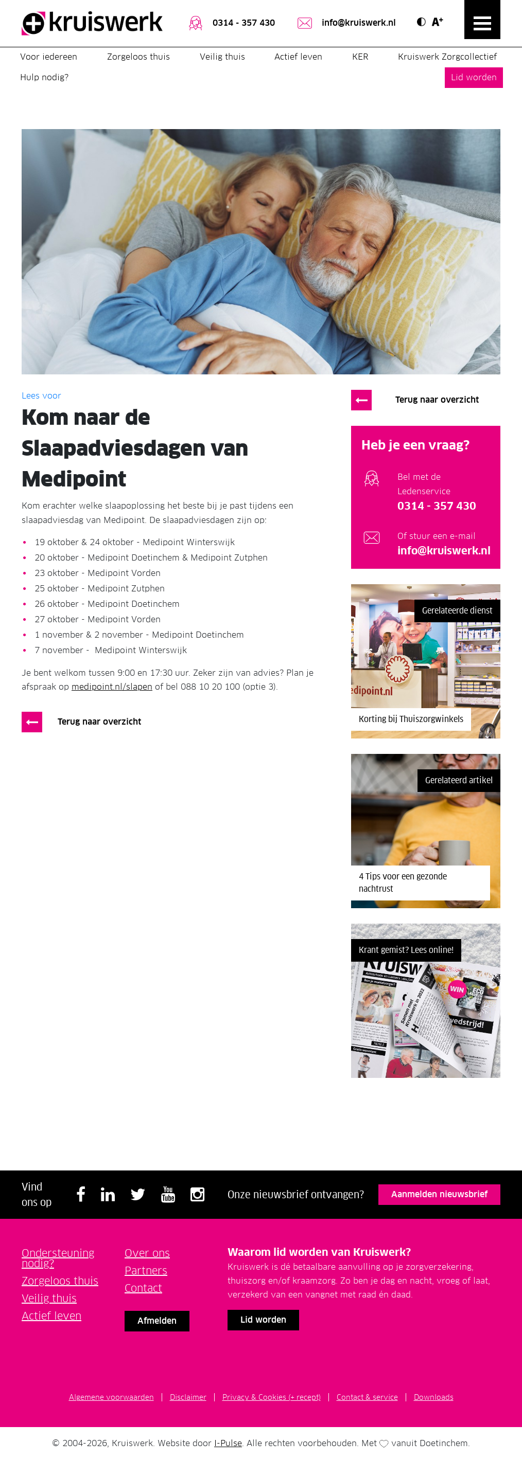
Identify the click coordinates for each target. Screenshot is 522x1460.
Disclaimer (188, 1397)
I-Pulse (228, 1443)
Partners (146, 1270)
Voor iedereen (48, 56)
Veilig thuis (222, 56)
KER (360, 56)
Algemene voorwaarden (111, 1397)
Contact (143, 1288)
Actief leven (298, 56)
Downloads (434, 1397)
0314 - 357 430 (230, 23)
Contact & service (367, 1397)
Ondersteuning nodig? (58, 1258)
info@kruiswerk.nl (345, 23)
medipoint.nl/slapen (112, 686)
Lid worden (474, 77)
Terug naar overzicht (99, 721)
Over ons (147, 1253)
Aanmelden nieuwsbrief (439, 1194)
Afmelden (157, 1320)
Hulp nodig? (44, 77)
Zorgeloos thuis (138, 56)
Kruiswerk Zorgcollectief (447, 56)
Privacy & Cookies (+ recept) (271, 1397)
